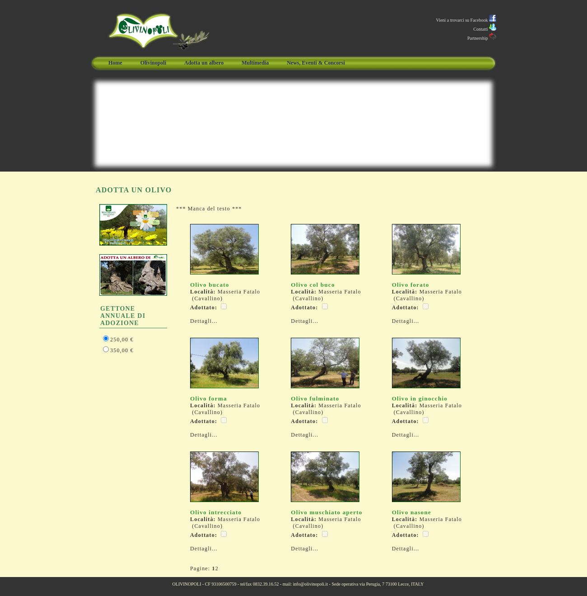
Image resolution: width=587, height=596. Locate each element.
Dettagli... (204, 321)
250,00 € (122, 339)
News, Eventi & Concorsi (316, 63)
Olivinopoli (153, 63)
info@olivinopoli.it (310, 584)
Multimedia (255, 63)
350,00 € (122, 350)
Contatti (484, 29)
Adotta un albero (204, 63)
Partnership (481, 38)
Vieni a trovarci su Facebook (466, 20)
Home (115, 63)
